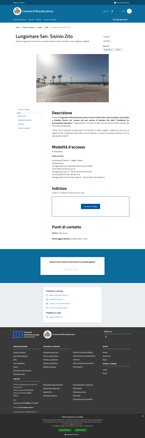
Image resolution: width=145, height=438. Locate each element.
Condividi (107, 37)
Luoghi (39, 27)
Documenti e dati (19, 374)
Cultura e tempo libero (50, 356)
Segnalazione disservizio (51, 388)
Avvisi (105, 359)
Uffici (15, 359)
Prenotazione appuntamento (53, 384)
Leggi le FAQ (47, 392)
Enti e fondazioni (19, 363)
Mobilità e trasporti (49, 367)
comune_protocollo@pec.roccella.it (25, 403)
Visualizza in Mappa (90, 206)
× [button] (142, 416)
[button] (72, 435)
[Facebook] (111, 11)
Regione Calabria (19, 2)
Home (18, 27)
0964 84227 (63, 233)
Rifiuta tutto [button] (80, 430)
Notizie (105, 352)
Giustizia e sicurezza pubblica (83, 352)
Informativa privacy (79, 392)
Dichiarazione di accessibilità (82, 399)
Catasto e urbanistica (50, 363)
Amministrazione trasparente (83, 384)
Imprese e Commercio (50, 359)
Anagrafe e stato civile (50, 352)
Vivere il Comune (29, 27)
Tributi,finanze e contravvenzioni (84, 356)
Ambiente (76, 359)
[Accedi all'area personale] (121, 2)
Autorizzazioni (78, 366)
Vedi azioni (107, 41)
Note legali (76, 395)
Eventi (105, 373)
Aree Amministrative (20, 356)
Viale (46, 27)
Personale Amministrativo (22, 370)
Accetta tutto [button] (65, 430)
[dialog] (72, 426)
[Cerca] (129, 11)
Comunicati (106, 356)
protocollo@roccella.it (25, 407)
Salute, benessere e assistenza (83, 363)
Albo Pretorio (77, 388)
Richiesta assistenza (50, 395)
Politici (15, 367)
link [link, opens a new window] (92, 426)
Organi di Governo (19, 352)
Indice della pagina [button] (24, 110)
